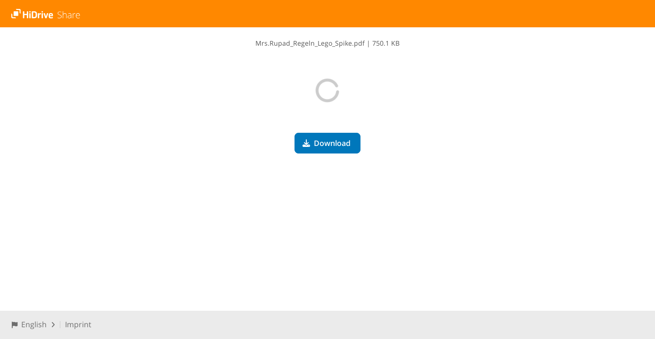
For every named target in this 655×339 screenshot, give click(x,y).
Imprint (78, 324)
